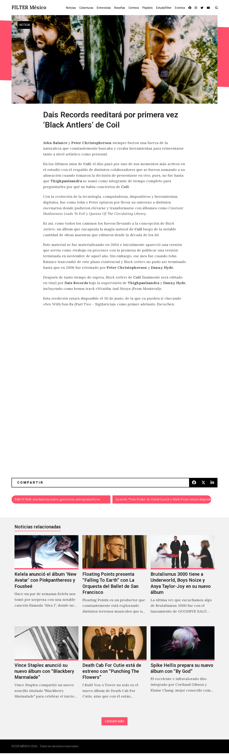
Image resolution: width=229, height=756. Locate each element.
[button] (217, 8)
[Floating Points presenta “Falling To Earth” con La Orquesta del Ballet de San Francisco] (114, 580)
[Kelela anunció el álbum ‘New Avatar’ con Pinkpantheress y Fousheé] (46, 580)
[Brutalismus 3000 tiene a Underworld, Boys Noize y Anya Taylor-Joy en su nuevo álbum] (183, 580)
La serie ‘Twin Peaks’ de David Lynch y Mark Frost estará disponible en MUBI (163, 500)
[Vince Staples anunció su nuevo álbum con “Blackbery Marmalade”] (46, 668)
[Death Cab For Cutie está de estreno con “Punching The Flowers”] (114, 668)
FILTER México (29, 7)
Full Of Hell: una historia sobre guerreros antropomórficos (62, 500)
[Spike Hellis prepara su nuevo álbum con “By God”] (183, 668)
